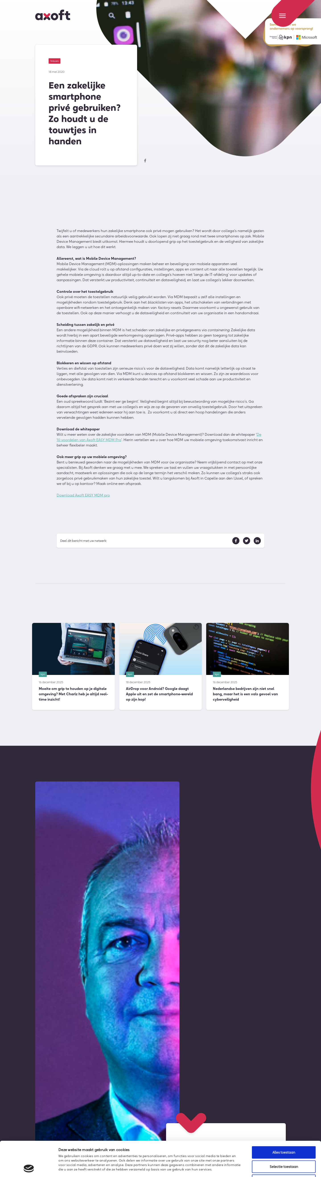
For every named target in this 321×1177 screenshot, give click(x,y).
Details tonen (242, 1168)
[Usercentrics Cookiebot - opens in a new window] (28, 1168)
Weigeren (283, 1148)
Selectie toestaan (284, 1134)
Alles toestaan (283, 1119)
